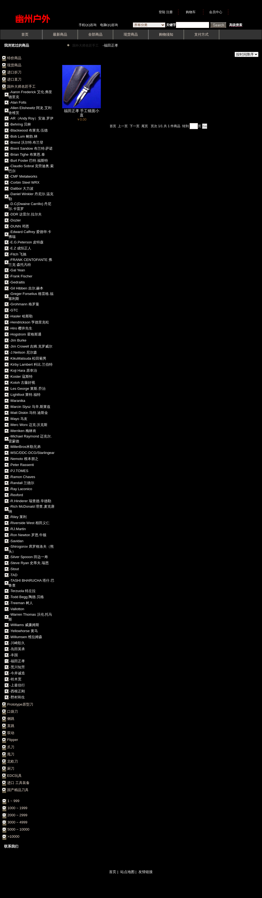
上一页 (123, 126)
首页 (113, 126)
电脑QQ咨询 (109, 25)
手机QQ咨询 (87, 25)
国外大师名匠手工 (85, 45)
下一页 (134, 126)
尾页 (144, 126)
